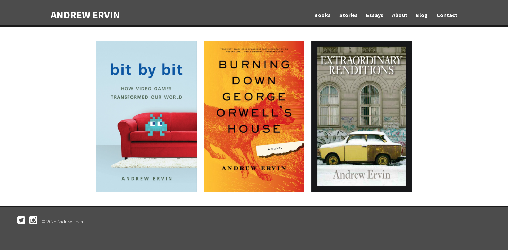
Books (322, 14)
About (399, 14)
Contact (447, 14)
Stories (348, 14)
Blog (422, 14)
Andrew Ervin (85, 14)
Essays (374, 14)
